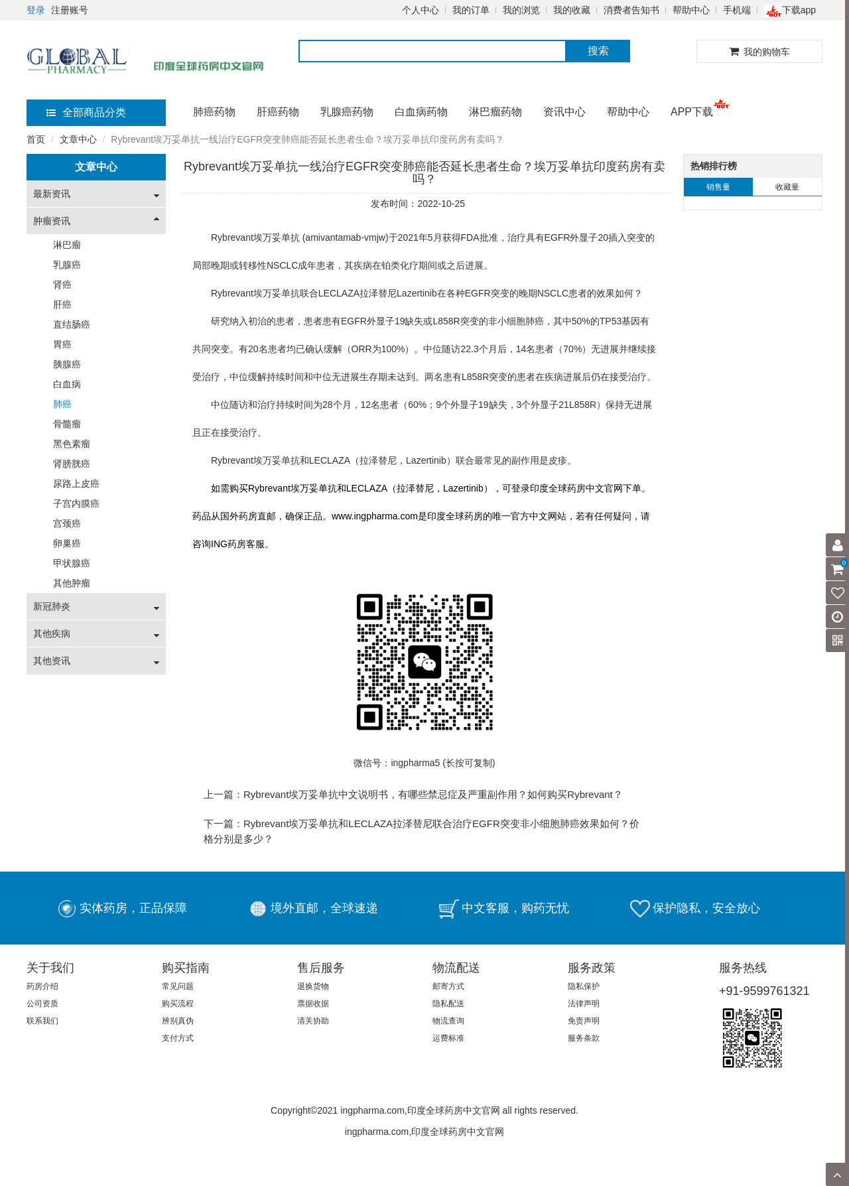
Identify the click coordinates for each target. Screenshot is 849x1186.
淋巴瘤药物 (495, 111)
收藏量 (787, 187)
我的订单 (471, 10)
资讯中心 (564, 111)
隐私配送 (448, 1003)
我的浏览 (521, 10)
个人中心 (420, 10)
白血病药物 (421, 111)
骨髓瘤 (67, 424)
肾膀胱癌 (71, 463)
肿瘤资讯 (51, 221)
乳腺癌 (67, 264)
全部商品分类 (86, 112)
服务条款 (584, 1038)
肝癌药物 (278, 111)
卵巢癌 (67, 543)
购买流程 (178, 1003)
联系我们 (42, 1020)
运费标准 (448, 1038)
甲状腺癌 (71, 563)
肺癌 (62, 404)
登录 (36, 10)
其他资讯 (51, 660)
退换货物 (313, 986)
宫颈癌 (67, 523)
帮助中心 (691, 10)
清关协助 (313, 1020)
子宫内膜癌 (76, 503)
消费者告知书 (631, 10)
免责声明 (584, 1020)
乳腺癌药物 (346, 111)
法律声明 (584, 1003)
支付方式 (178, 1038)
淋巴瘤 (67, 244)
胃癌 (62, 344)
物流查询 (448, 1020)
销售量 (718, 187)
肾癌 (62, 284)
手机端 (737, 10)
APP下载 (692, 111)
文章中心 (78, 139)
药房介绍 (42, 986)
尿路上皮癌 (76, 483)
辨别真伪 (178, 1020)
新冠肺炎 (51, 606)
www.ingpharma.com (375, 516)
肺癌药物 (214, 111)
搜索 (598, 50)
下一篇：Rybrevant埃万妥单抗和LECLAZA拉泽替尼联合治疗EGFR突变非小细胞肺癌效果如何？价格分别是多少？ (421, 831)
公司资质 (42, 1003)
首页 (36, 139)
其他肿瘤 (71, 583)
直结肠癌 (71, 324)
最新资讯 (51, 193)
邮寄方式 (448, 986)
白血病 (67, 384)
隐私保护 (584, 986)
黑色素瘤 (71, 443)
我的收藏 (571, 10)
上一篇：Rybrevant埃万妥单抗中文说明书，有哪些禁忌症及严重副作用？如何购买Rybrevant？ (413, 794)
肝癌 (62, 304)
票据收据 (313, 1003)
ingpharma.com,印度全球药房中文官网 (424, 1131)
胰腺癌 (67, 364)
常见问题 (178, 986)
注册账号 (69, 10)
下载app (790, 10)
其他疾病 (51, 633)
